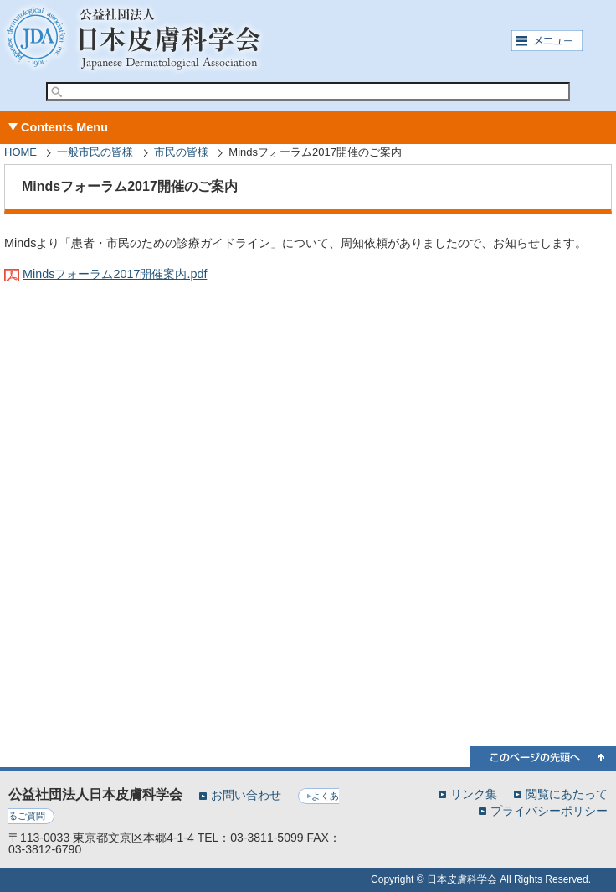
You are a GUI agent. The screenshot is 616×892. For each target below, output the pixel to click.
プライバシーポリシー (549, 810)
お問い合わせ (246, 795)
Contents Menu (64, 127)
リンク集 (473, 793)
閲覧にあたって (567, 793)
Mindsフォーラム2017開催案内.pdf (115, 274)
